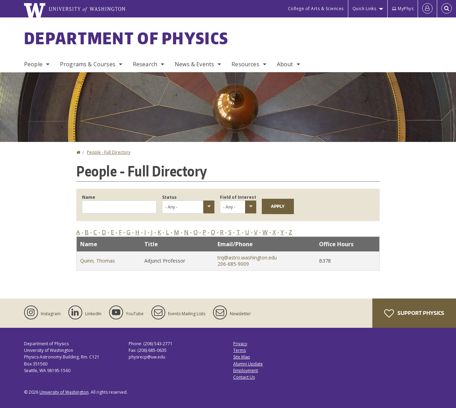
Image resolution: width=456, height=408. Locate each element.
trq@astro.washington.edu (247, 257)
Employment (245, 370)
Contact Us (244, 377)
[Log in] (427, 8)
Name (88, 197)
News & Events (194, 64)
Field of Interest (238, 197)
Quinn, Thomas (97, 260)
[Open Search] (446, 8)
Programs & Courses (87, 64)
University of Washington (64, 392)
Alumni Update (248, 364)
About (285, 64)
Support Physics (414, 313)
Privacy (240, 344)
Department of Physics (126, 38)
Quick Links (364, 9)
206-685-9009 (233, 263)
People (33, 64)
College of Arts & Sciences (316, 9)
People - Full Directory (108, 152)
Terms (239, 350)
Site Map (241, 357)
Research (145, 64)
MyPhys (402, 9)
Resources (245, 64)
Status (169, 197)
